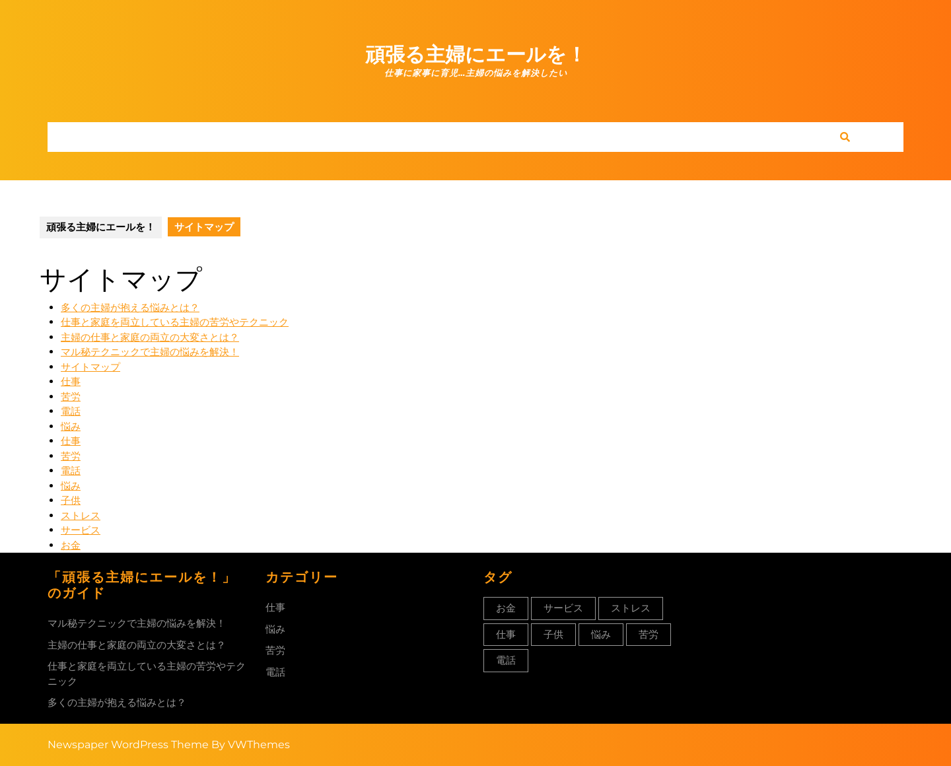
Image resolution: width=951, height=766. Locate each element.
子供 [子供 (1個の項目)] (553, 634)
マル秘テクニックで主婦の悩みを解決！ (150, 351)
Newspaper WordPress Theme (128, 744)
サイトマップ (90, 367)
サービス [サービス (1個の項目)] (563, 608)
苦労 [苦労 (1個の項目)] (648, 634)
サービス (80, 530)
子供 (71, 500)
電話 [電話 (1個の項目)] (506, 660)
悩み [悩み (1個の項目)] (601, 634)
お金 (71, 545)
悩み (71, 426)
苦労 (71, 396)
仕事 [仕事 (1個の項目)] (506, 634)
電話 (71, 411)
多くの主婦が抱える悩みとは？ (130, 307)
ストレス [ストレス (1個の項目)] (631, 608)
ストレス (80, 515)
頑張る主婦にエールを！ (475, 54)
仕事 (71, 381)
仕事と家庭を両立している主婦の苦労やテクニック (175, 322)
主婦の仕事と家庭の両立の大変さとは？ (150, 337)
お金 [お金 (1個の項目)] (506, 608)
